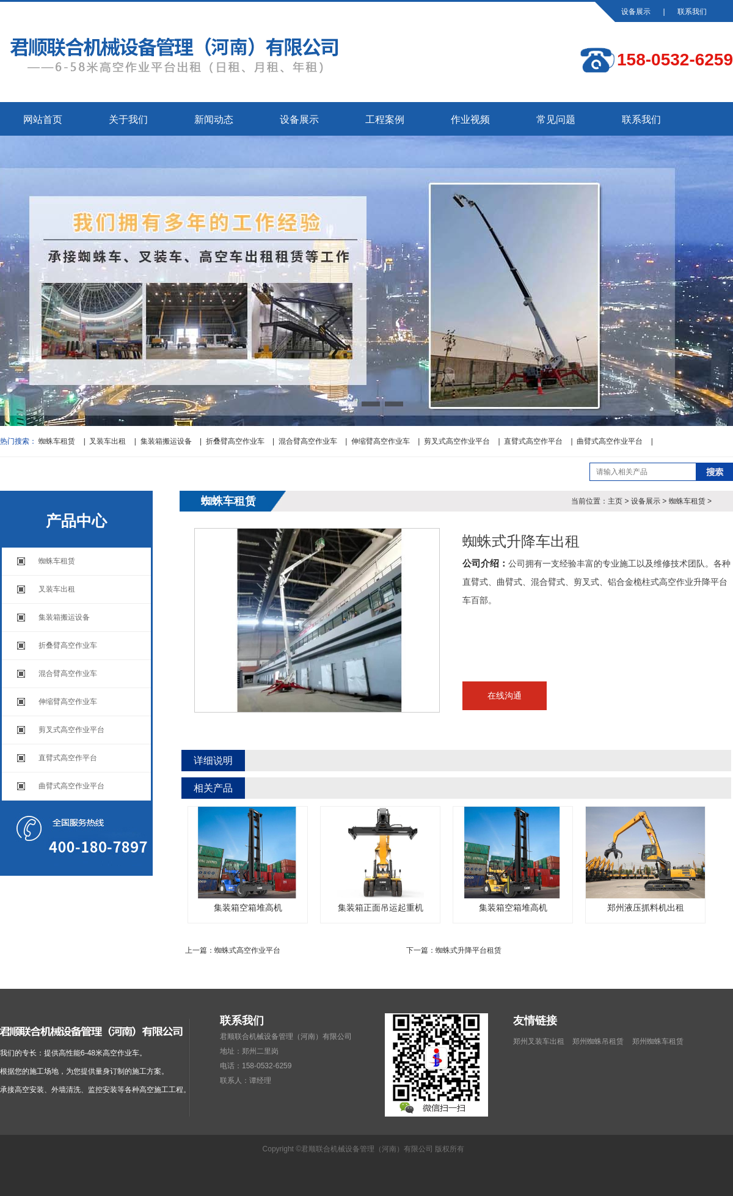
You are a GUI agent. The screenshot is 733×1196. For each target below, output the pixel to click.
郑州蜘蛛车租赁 (658, 1041)
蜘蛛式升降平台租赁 (468, 950)
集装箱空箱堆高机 (247, 859)
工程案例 (384, 119)
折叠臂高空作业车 (235, 441)
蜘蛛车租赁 (56, 441)
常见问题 (555, 119)
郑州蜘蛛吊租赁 (598, 1041)
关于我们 (128, 119)
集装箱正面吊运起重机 (380, 859)
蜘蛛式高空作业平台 (247, 950)
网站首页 (42, 119)
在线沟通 (504, 695)
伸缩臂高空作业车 (380, 441)
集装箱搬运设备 (166, 441)
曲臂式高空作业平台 (610, 441)
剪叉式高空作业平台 (457, 441)
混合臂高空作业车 (308, 441)
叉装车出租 (107, 441)
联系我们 (692, 11)
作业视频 (470, 119)
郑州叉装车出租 (538, 1041)
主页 (615, 501)
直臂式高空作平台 (533, 441)
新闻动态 (213, 119)
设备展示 (636, 11)
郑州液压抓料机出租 (645, 859)
